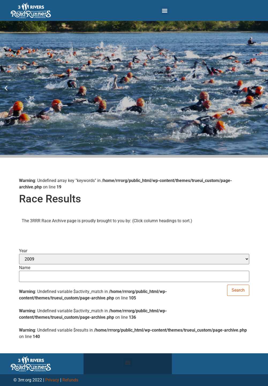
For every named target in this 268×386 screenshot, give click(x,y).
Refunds (70, 380)
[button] (164, 10)
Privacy (52, 380)
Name (24, 268)
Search (238, 290)
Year (23, 251)
